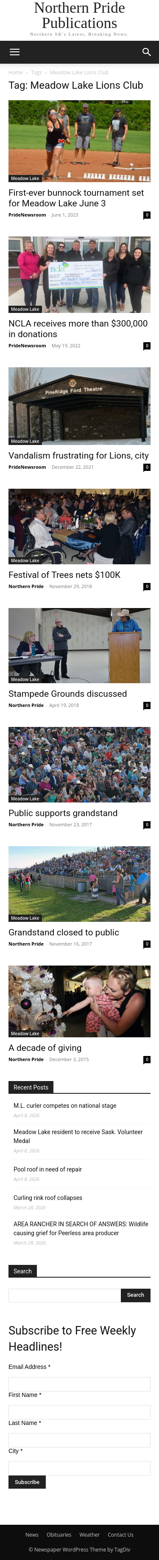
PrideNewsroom (27, 214)
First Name (25, 1394)
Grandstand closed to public (63, 932)
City (15, 1450)
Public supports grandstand (63, 813)
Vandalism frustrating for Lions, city (78, 456)
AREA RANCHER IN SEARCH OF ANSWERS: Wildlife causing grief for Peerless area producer (81, 1228)
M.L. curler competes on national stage (65, 1105)
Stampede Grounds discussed (67, 694)
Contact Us (121, 1534)
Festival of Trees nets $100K (64, 575)
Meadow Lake (25, 178)
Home (15, 72)
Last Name (24, 1422)
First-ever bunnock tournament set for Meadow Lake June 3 (76, 198)
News (32, 1534)
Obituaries (59, 1534)
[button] (14, 52)
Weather (89, 1534)
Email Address (29, 1366)
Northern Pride (26, 586)
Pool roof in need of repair (48, 1169)
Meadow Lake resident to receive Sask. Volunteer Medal (78, 1136)
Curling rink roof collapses (48, 1197)
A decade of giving (45, 1048)
